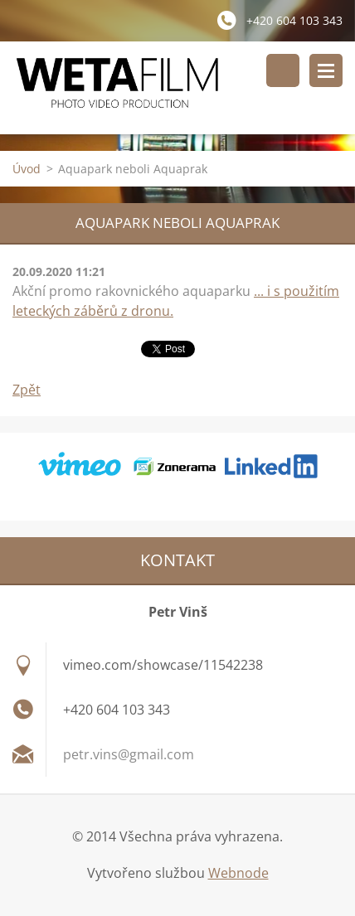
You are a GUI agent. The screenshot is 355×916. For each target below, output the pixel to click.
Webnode (238, 873)
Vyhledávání (282, 70)
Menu (326, 70)
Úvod (26, 169)
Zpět (26, 389)
